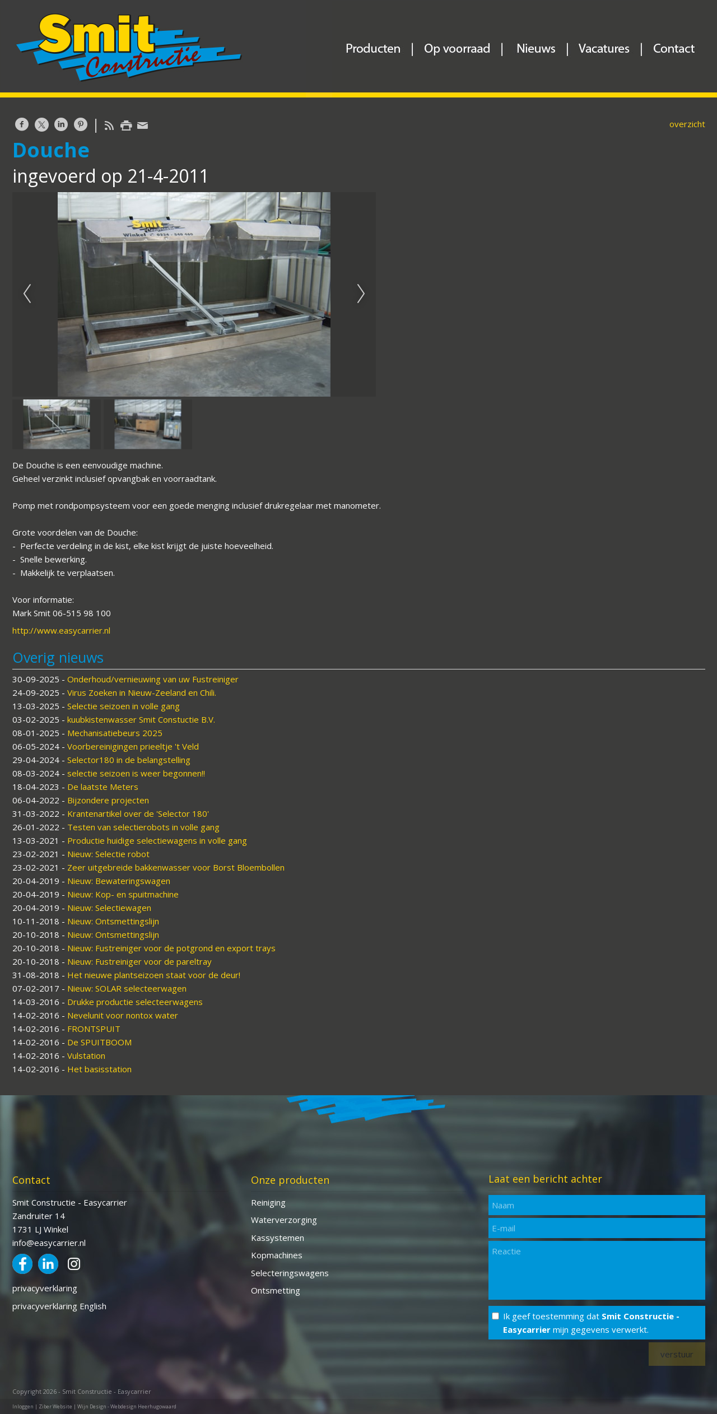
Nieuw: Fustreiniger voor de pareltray (139, 961)
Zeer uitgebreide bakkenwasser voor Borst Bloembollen (176, 867)
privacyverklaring (44, 1288)
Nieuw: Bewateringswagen (118, 880)
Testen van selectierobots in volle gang (143, 826)
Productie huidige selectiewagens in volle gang (157, 840)
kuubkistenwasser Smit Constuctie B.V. (141, 719)
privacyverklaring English (59, 1305)
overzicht (687, 123)
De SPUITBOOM (99, 1042)
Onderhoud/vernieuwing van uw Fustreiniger (153, 679)
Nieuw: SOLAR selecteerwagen (127, 988)
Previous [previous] (27, 294)
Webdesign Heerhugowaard (143, 1406)
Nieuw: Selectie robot (108, 853)
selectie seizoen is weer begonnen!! (136, 773)
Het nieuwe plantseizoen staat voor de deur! (153, 974)
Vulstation (86, 1055)
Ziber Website (55, 1406)
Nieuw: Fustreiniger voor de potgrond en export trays (171, 947)
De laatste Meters (102, 786)
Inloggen (23, 1406)
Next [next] (361, 294)
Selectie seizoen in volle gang (123, 705)
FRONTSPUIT (93, 1028)
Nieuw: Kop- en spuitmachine (123, 894)
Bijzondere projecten (108, 800)
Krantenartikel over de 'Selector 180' (138, 813)
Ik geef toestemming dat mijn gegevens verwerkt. (591, 1322)
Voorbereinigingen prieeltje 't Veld (133, 746)
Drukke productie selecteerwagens (135, 1001)
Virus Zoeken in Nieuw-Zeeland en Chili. (141, 692)
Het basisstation (99, 1069)
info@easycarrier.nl (49, 1242)
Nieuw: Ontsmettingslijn (113, 921)
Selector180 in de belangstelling (128, 759)
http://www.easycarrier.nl (61, 630)
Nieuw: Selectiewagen (109, 907)
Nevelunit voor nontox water (122, 1015)
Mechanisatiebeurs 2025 (114, 732)
